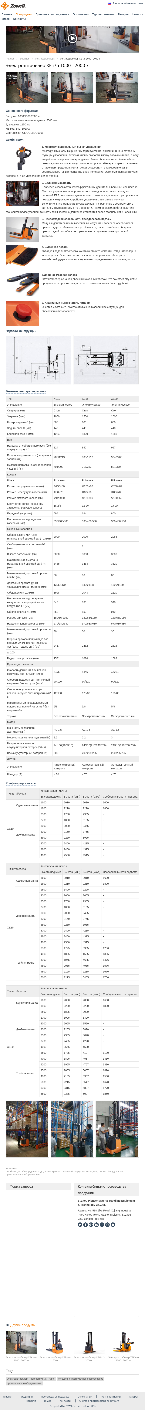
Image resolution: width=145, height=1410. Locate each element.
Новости (137, 14)
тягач (52, 1378)
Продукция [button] (24, 14)
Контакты (19, 19)
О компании (81, 14)
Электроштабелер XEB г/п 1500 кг (55, 1359)
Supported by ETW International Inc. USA (73, 1406)
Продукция (24, 58)
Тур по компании (103, 14)
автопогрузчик (38, 1378)
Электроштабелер (17, 1378)
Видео (5, 19)
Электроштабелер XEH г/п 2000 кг (89, 1359)
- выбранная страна (128, 3)
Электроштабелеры (44, 58)
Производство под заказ (55, 1396)
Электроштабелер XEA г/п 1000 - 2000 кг (21, 1359)
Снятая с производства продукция (99, 1400)
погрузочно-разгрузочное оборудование (80, 1378)
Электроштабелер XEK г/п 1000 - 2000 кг (123, 1359)
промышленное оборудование (24, 1383)
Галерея (123, 14)
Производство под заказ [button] (52, 14)
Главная (7, 14)
